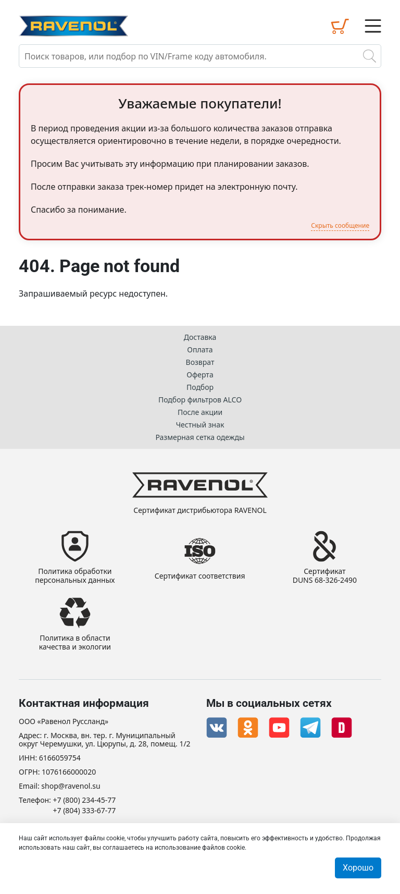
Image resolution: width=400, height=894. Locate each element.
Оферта (199, 374)
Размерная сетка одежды (199, 437)
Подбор (200, 387)
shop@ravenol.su (70, 786)
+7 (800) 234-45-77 (84, 800)
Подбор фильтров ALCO (200, 400)
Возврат (200, 362)
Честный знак (200, 425)
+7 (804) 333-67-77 (84, 810)
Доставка (200, 337)
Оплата (200, 349)
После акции (200, 412)
